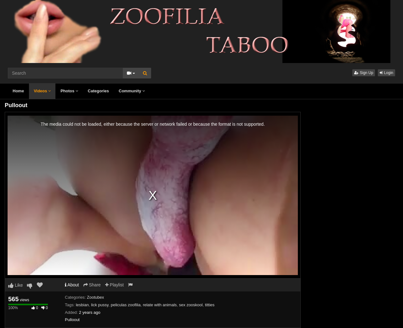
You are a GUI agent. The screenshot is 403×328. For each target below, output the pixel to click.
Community (132, 91)
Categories (98, 91)
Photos (69, 91)
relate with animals (160, 304)
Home (18, 91)
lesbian (82, 304)
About (72, 284)
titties (209, 304)
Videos (42, 91)
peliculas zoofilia (126, 304)
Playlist (114, 284)
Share (92, 284)
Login (386, 73)
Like (15, 285)
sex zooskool (191, 304)
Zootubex (95, 297)
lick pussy (99, 304)
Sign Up (363, 73)
